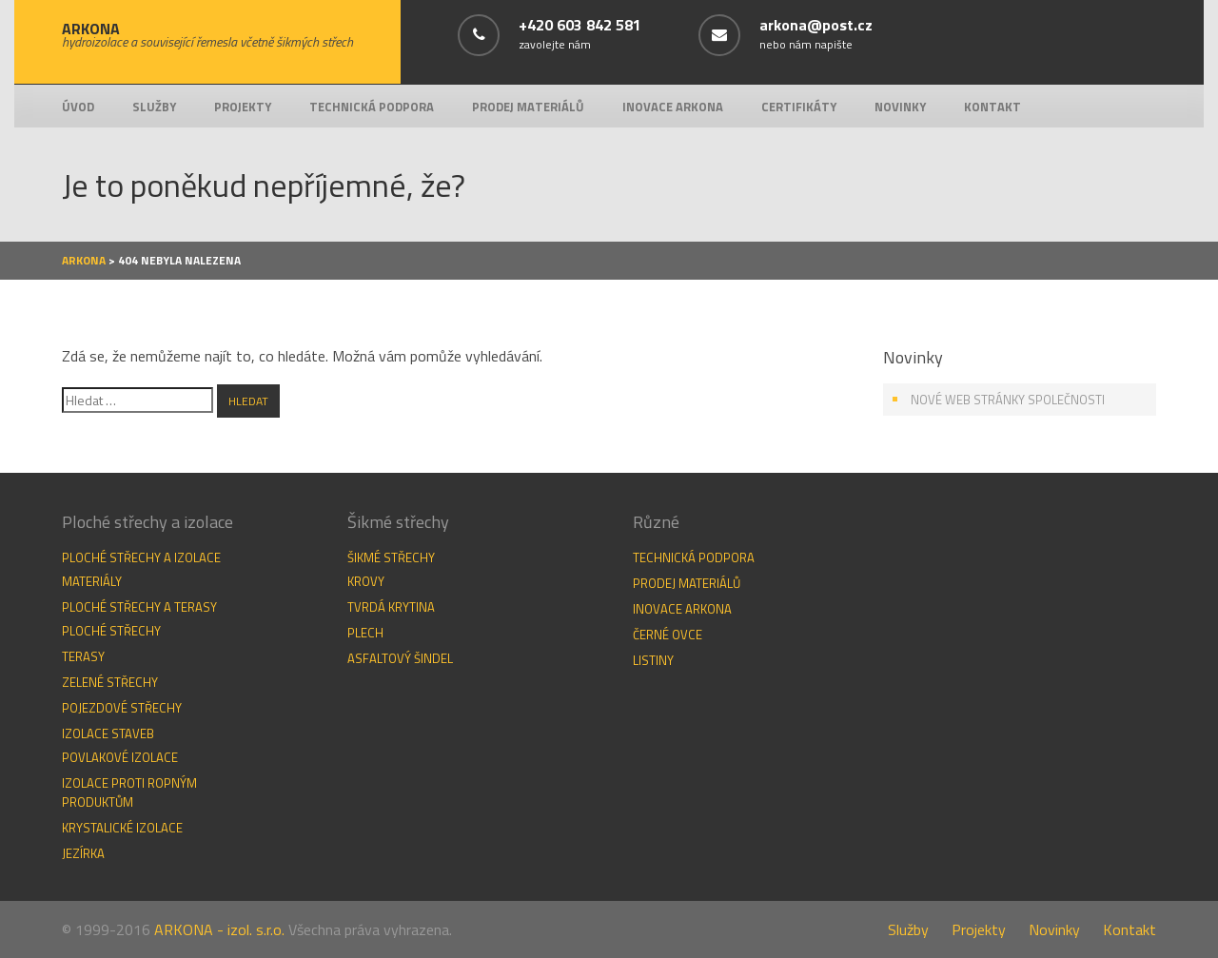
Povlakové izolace (120, 757)
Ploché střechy (111, 630)
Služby (154, 106)
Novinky (900, 106)
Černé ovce (667, 634)
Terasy (83, 656)
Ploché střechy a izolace (141, 557)
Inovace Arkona (672, 106)
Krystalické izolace (122, 827)
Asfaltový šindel (400, 658)
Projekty (242, 106)
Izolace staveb (108, 733)
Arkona (84, 260)
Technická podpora (371, 106)
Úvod (78, 106)
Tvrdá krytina (391, 606)
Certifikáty (798, 106)
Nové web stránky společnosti (1008, 399)
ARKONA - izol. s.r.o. (219, 929)
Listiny (653, 660)
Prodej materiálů (528, 106)
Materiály (92, 581)
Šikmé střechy (391, 557)
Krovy (365, 581)
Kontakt (992, 106)
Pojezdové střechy (122, 707)
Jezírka (83, 853)
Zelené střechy (110, 682)
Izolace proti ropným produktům (129, 792)
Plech (365, 632)
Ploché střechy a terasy (139, 606)
